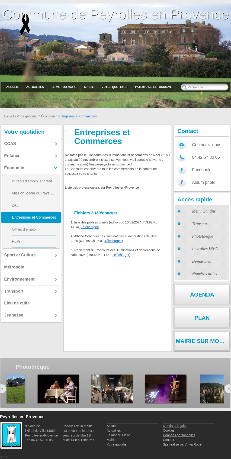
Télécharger (89, 227)
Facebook (201, 170)
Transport (200, 223)
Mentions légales (175, 426)
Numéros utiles (204, 274)
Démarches (201, 261)
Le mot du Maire (64, 87)
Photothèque (202, 236)
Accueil (12, 87)
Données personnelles (179, 435)
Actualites (35, 87)
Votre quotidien (114, 87)
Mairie (89, 87)
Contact (168, 440)
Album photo (203, 182)
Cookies (169, 430)
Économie (48, 116)
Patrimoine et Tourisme (153, 87)
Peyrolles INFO (205, 248)
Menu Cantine (204, 211)
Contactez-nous (206, 144)
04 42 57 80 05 (206, 157)
